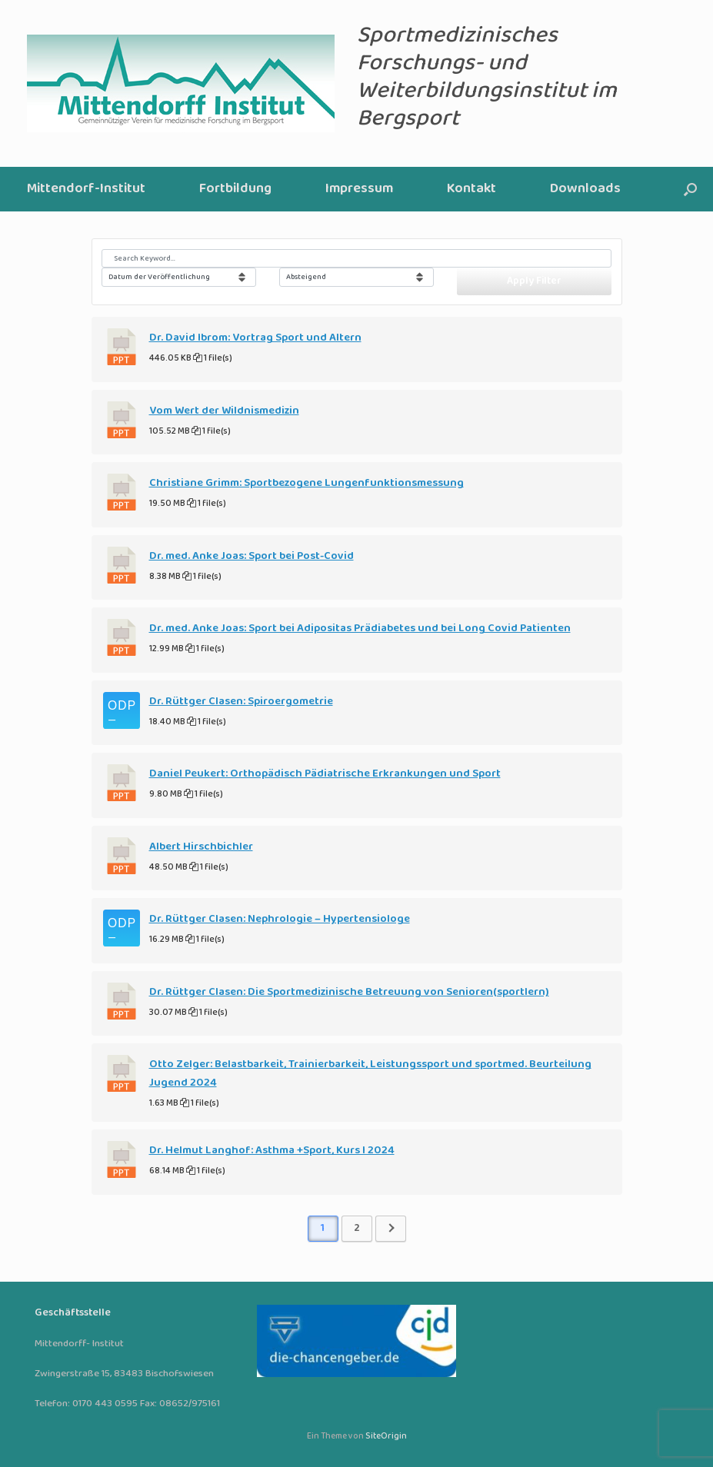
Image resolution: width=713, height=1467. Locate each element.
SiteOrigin (386, 1436)
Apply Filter (534, 281)
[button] (690, 189)
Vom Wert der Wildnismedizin (224, 410)
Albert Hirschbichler (201, 846)
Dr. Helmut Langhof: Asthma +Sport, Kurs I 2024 (272, 1150)
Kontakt (471, 189)
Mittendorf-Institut (86, 189)
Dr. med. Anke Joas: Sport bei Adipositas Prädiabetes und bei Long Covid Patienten (360, 628)
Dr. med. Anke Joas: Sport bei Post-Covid (251, 556)
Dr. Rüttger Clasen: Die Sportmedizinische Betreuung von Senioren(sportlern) (349, 992)
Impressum (359, 189)
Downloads (585, 189)
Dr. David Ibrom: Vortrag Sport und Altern (255, 337)
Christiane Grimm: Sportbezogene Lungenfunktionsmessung (306, 483)
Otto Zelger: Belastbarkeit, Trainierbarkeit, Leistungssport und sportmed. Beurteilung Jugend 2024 (370, 1073)
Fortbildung (235, 189)
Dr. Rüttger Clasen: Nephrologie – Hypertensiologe (279, 919)
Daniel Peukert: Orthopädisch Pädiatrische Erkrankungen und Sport (325, 773)
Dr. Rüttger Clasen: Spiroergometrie (241, 701)
